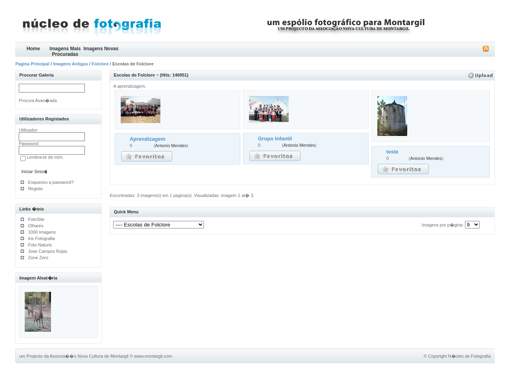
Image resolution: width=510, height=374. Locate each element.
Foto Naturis (40, 244)
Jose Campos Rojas (47, 251)
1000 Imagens (42, 232)
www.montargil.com (153, 356)
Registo (35, 188)
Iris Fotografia (41, 238)
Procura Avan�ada (38, 100)
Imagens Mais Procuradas (65, 51)
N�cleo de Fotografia (469, 356)
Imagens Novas (100, 48)
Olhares (35, 225)
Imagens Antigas (70, 63)
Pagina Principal (32, 63)
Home (33, 48)
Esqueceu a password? (50, 182)
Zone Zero (38, 257)
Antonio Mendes (171, 145)
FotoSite (36, 219)
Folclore (100, 63)
